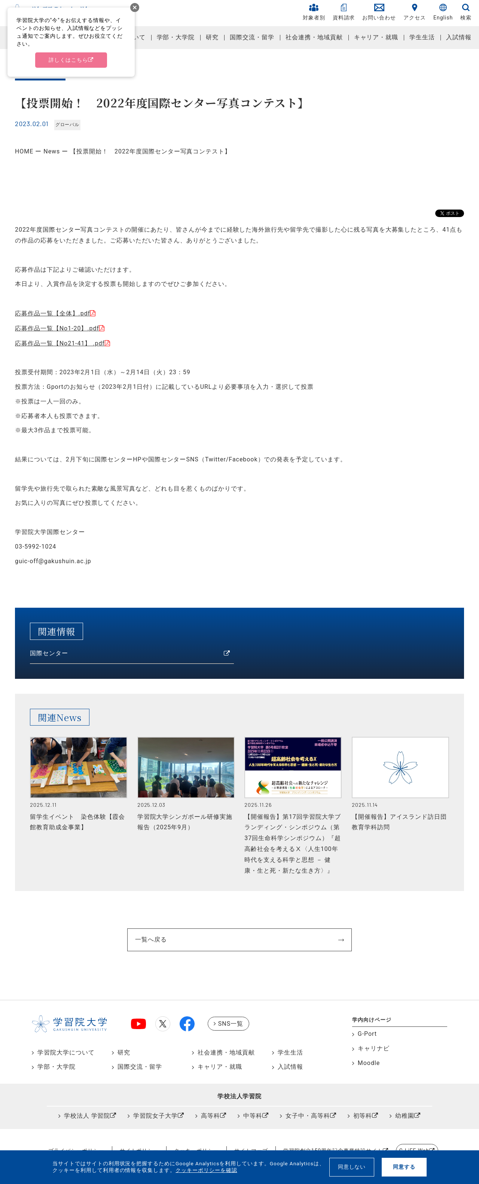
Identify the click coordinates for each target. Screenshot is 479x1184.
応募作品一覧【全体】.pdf (52, 313)
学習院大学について (66, 1052)
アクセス (414, 12)
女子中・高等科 (308, 1115)
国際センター (49, 653)
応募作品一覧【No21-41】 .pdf (60, 343)
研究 (212, 37)
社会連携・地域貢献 (314, 37)
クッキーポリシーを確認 (206, 1170)
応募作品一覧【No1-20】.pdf (57, 328)
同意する (404, 1167)
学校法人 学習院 (87, 1115)
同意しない (352, 1167)
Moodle (369, 1062)
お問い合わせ (379, 12)
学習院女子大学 (155, 1115)
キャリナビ (374, 1048)
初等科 (362, 1115)
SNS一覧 (230, 1023)
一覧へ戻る (151, 939)
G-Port (367, 1033)
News (51, 151)
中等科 (252, 1115)
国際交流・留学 (252, 37)
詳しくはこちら (68, 60)
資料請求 (344, 12)
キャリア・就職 (376, 37)
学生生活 (422, 37)
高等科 (210, 1115)
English (443, 12)
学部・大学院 (176, 37)
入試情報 (459, 37)
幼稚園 (404, 1115)
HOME (24, 151)
